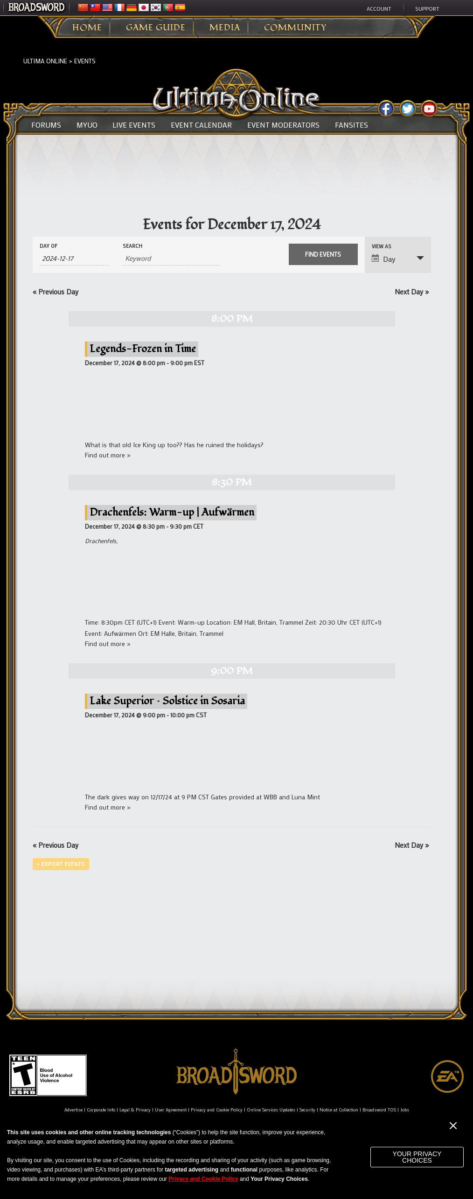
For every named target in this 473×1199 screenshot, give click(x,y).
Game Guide (156, 28)
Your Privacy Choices (417, 1157)
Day (384, 259)
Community (295, 28)
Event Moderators (283, 125)
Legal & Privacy (135, 1110)
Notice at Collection (339, 1110)
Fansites (351, 125)
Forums (46, 125)
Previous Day (55, 291)
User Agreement (171, 1110)
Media (224, 28)
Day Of (48, 246)
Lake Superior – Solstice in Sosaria (167, 701)
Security (307, 1110)
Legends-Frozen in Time (143, 348)
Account (379, 8)
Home (87, 28)
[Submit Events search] (323, 254)
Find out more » (108, 454)
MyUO (87, 125)
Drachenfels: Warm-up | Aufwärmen (172, 512)
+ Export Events (61, 864)
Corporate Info (101, 1110)
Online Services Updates (271, 1110)
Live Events (133, 125)
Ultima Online (45, 60)
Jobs (404, 1110)
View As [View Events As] (381, 246)
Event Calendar (201, 125)
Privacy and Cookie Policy (217, 1110)
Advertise (73, 1110)
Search (132, 246)
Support (427, 8)
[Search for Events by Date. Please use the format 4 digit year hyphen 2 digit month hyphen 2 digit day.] (74, 258)
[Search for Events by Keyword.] (171, 258)
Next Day (412, 291)
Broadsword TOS (379, 1110)
